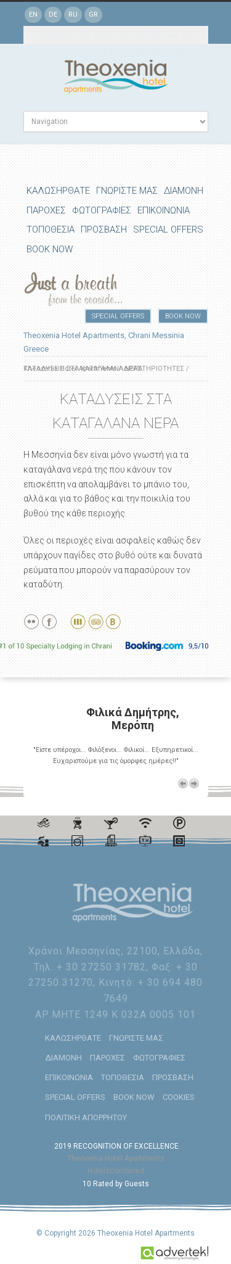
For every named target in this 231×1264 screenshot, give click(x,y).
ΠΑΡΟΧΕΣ (46, 210)
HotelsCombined (115, 1171)
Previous (183, 783)
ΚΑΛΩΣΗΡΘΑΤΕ (58, 190)
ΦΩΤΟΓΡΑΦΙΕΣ (101, 210)
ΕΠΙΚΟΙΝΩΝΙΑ (163, 210)
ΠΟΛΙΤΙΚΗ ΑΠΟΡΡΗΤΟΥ (86, 1117)
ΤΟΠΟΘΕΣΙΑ (50, 229)
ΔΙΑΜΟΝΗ (183, 190)
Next (194, 783)
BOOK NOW (49, 249)
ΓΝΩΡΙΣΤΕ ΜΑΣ (127, 190)
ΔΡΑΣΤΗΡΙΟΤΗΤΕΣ (153, 369)
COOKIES (179, 1097)
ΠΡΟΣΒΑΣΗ (104, 229)
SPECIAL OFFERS (168, 229)
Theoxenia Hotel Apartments (115, 1158)
